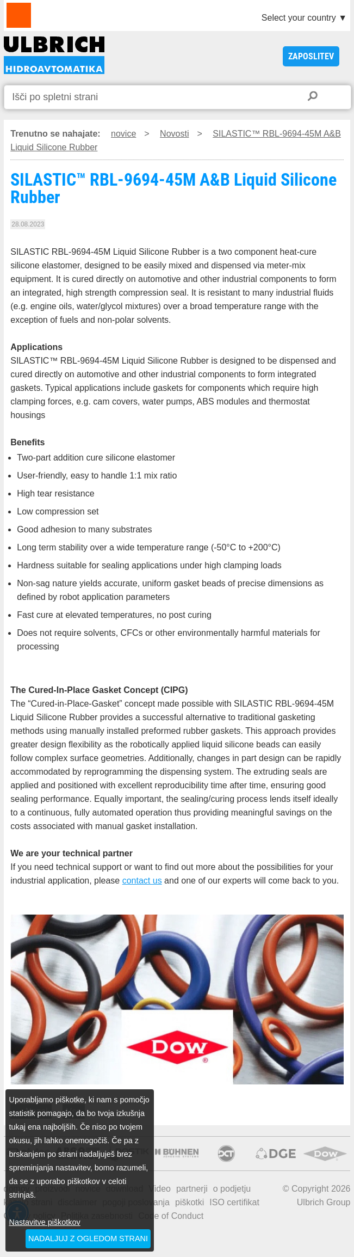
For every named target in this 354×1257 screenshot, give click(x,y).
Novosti (174, 133)
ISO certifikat (234, 1202)
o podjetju (232, 1188)
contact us (142, 880)
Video (159, 1188)
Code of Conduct (170, 1216)
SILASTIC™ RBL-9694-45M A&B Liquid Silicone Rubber (54, 55)
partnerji (192, 1188)
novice (123, 133)
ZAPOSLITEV (311, 56)
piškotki (189, 1202)
